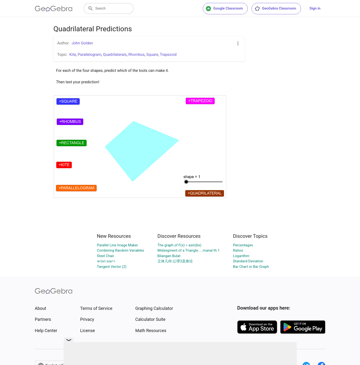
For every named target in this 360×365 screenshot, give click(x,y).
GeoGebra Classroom (275, 8)
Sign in (315, 8)
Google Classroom (224, 8)
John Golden (82, 43)
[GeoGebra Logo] (53, 8)
